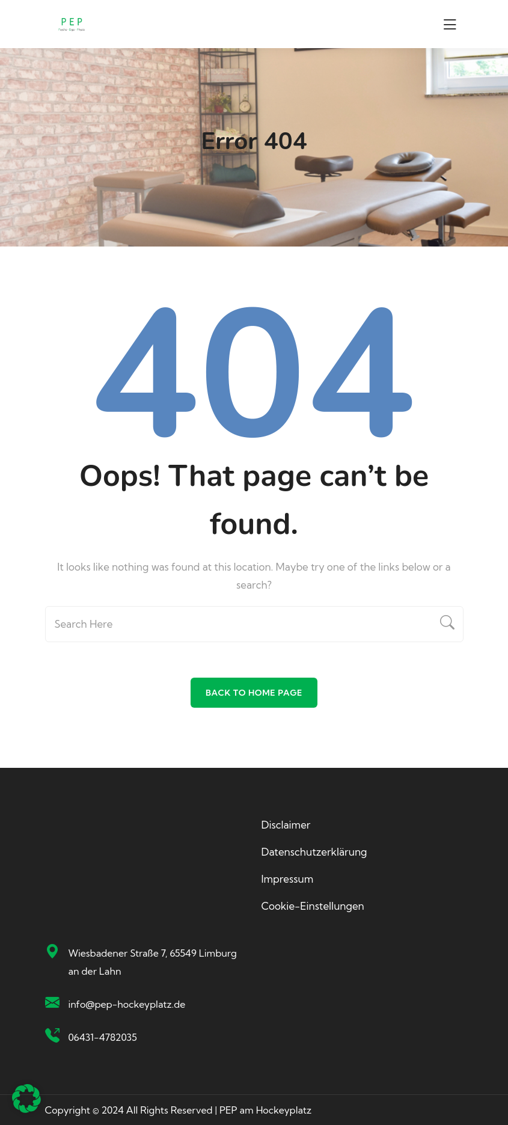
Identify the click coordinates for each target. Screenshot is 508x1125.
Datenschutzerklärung (314, 851)
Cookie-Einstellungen (313, 906)
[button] (26, 1098)
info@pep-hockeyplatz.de (127, 1004)
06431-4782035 (103, 1037)
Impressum (288, 878)
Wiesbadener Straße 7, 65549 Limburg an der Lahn (153, 962)
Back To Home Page (254, 692)
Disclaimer (286, 824)
